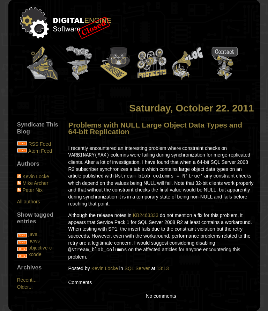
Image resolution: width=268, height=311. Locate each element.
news (34, 241)
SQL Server (137, 268)
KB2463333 (145, 215)
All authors (28, 201)
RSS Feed (39, 144)
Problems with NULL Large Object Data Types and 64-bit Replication (155, 128)
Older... (25, 287)
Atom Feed (40, 151)
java (32, 234)
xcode (34, 254)
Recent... (27, 280)
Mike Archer (35, 183)
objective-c (40, 248)
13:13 (163, 268)
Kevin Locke (104, 268)
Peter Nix (32, 190)
